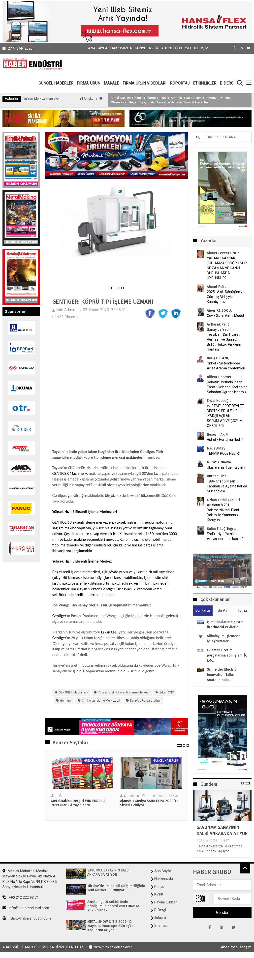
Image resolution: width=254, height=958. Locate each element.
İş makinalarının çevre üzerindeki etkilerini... (225, 624)
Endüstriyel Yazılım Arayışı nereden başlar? (225, 536)
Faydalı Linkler (165, 902)
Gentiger (59, 616)
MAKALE (111, 83)
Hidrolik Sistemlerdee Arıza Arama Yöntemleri (226, 365)
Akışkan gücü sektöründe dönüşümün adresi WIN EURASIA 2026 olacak (113, 906)
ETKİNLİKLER (204, 83)
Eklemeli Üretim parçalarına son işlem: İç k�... (227, 655)
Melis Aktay (216, 448)
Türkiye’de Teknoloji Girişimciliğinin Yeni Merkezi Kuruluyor (48, 98)
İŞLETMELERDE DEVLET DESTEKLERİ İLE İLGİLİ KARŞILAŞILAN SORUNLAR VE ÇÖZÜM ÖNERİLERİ (225, 416)
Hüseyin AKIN (217, 434)
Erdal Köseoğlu (219, 401)
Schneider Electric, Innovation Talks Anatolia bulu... (222, 674)
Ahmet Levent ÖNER (223, 253)
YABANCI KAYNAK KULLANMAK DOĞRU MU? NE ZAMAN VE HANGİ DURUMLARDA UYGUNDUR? (227, 268)
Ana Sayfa (97, 48)
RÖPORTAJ (180, 83)
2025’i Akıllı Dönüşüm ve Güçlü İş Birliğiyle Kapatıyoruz (226, 297)
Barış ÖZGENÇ (218, 358)
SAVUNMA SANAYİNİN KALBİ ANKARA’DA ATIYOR (222, 830)
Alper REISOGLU (219, 310)
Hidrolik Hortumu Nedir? (225, 440)
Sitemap (161, 925)
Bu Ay (222, 610)
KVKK (153, 48)
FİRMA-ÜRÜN (88, 83)
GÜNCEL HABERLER (55, 83)
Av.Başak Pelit (218, 324)
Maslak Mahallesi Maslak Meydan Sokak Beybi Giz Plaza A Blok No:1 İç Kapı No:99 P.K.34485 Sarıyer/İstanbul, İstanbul (29, 879)
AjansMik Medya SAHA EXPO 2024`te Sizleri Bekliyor (149, 803)
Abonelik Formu (176, 48)
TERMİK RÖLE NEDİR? (224, 453)
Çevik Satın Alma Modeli (226, 316)
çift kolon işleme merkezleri (101, 701)
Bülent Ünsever (219, 377)
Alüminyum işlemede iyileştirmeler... (223, 638)
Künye (140, 48)
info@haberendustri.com (25, 908)
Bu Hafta (202, 610)
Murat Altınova (219, 462)
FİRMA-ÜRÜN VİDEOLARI (144, 83)
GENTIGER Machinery (69, 474)
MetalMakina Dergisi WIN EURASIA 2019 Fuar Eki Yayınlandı (78, 803)
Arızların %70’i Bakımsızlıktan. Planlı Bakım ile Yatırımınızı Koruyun (223, 512)
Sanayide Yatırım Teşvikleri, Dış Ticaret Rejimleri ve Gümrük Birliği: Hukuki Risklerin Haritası (224, 339)
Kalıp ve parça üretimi (145, 701)
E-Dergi (160, 910)
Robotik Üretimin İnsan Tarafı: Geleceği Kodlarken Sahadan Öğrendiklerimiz (227, 387)
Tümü (242, 610)
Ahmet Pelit (216, 287)
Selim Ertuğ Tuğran (222, 529)
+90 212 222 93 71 (20, 897)
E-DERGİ (227, 83)
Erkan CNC (109, 632)
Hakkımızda (121, 48)
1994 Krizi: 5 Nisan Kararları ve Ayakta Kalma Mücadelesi (227, 486)
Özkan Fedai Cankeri (223, 500)
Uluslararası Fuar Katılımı (226, 467)
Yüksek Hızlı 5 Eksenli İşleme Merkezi (123, 692)
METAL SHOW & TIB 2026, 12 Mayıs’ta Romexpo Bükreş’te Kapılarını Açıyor (110, 926)
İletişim (201, 48)
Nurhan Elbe (216, 476)
